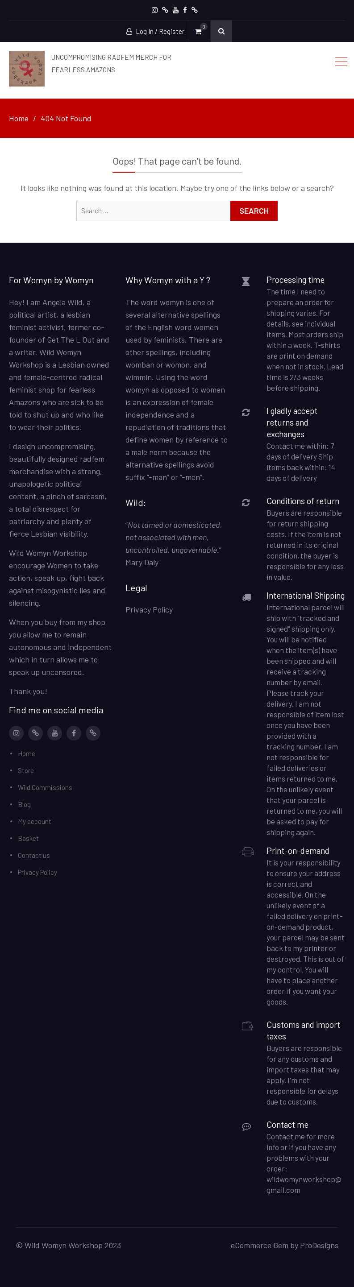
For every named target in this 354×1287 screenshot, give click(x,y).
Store (26, 770)
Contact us (34, 855)
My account (34, 821)
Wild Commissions (45, 787)
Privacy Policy (37, 872)
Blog (24, 804)
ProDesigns (319, 1245)
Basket (28, 838)
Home (26, 753)
